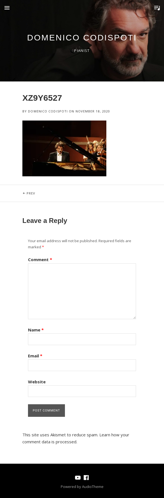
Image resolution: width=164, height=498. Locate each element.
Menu (7, 8)
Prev (45, 190)
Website (37, 381)
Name (36, 330)
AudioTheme (93, 486)
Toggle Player (157, 8)
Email (35, 356)
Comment (40, 259)
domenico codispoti (82, 37)
